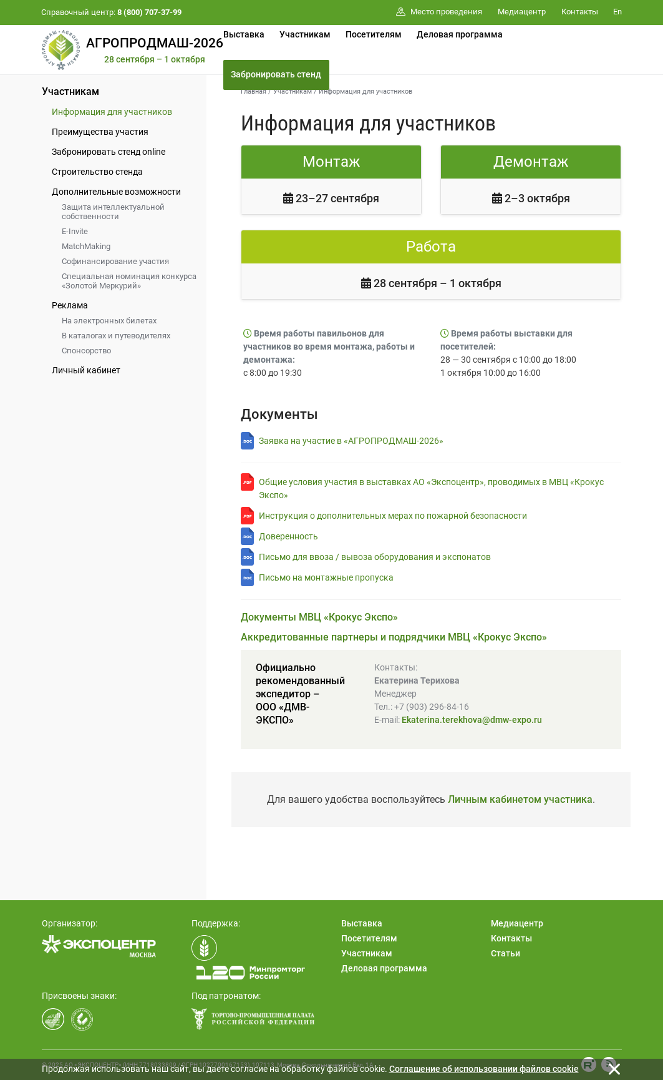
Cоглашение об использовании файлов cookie (484, 1069)
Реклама (70, 305)
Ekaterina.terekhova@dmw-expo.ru (472, 720)
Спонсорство (86, 350)
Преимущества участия (100, 132)
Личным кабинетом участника (520, 799)
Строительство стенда (97, 172)
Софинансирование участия (115, 261)
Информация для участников (112, 112)
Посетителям (374, 34)
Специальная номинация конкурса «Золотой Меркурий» (129, 281)
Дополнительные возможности (116, 192)
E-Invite (75, 231)
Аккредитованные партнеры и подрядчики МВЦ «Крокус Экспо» (394, 637)
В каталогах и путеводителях (116, 335)
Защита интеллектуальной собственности (113, 211)
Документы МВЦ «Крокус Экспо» (319, 617)
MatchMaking (86, 246)
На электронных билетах (109, 320)
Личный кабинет (86, 370)
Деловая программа (460, 34)
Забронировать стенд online (108, 152)
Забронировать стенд (276, 74)
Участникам (305, 34)
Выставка (243, 34)
